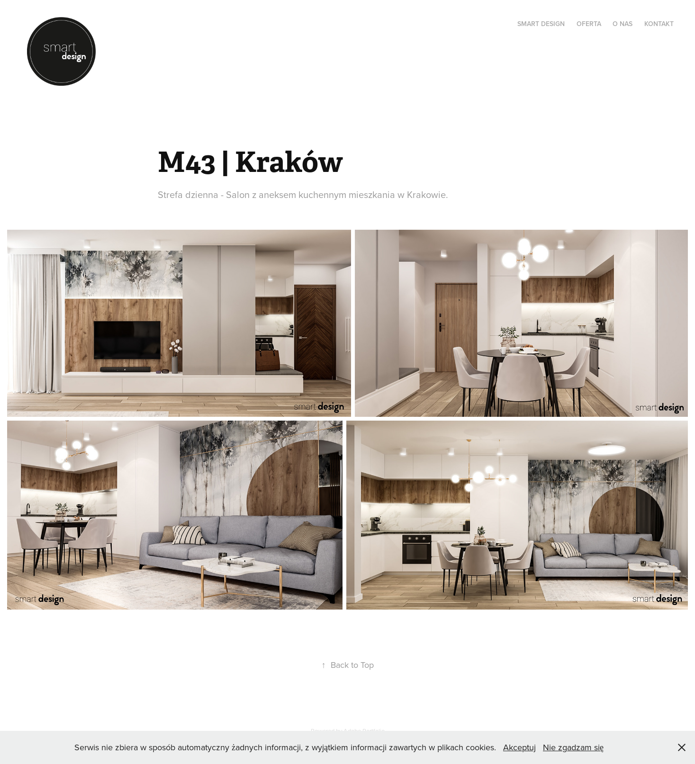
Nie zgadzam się (573, 747)
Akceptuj (519, 747)
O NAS (622, 23)
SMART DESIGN (541, 23)
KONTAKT (659, 23)
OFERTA (589, 23)
